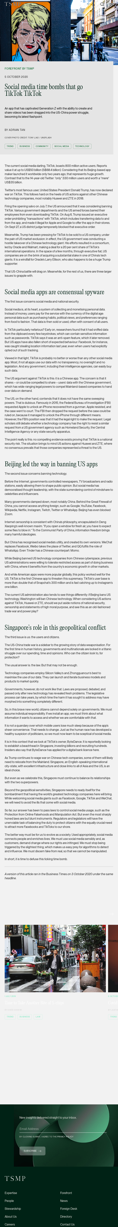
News (64, 1201)
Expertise (11, 1193)
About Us (11, 1216)
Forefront (66, 1193)
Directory (66, 1216)
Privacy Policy (65, 1137)
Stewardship (13, 1209)
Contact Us (67, 1224)
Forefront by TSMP (19, 68)
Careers (10, 1224)
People (9, 1201)
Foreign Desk (68, 1209)
